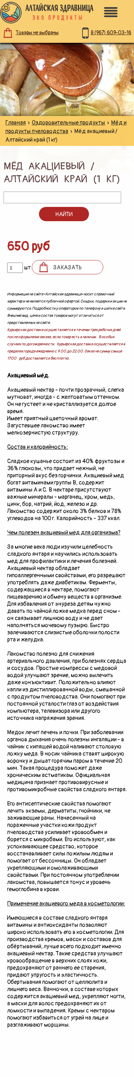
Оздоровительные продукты (68, 122)
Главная (15, 122)
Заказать (67, 267)
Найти (64, 214)
